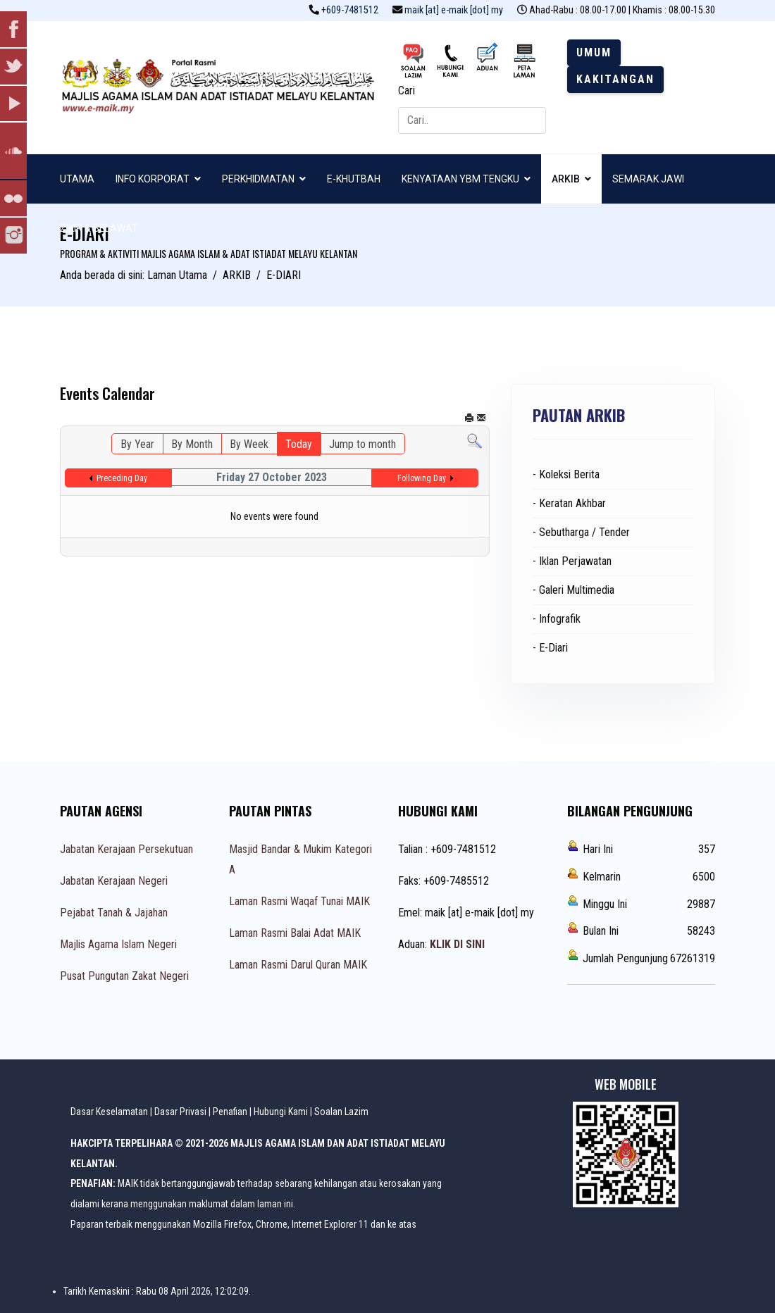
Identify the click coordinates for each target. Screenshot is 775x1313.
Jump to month (362, 444)
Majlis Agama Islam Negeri (118, 944)
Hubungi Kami (281, 1111)
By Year (137, 444)
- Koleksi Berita (566, 474)
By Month (192, 444)
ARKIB (566, 179)
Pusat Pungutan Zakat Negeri (124, 976)
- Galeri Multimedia (573, 590)
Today (298, 444)
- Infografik (557, 619)
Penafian (230, 1111)
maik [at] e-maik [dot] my (453, 10)
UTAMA (77, 179)
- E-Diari (550, 647)
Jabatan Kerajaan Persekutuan (126, 849)
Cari (406, 90)
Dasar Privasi (180, 1111)
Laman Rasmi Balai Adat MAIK (295, 933)
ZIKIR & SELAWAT (99, 228)
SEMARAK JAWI (648, 179)
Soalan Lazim (341, 1111)
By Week (249, 444)
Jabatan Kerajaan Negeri (114, 881)
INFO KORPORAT (153, 179)
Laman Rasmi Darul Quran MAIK (298, 964)
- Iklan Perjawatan (572, 561)
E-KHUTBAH (353, 179)
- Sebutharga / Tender (581, 532)
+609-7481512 (349, 10)
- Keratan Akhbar (569, 503)
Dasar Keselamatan (109, 1111)
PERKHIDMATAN (258, 179)
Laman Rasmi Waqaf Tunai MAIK (299, 901)
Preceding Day (122, 478)
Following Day (421, 478)
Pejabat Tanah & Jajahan (114, 912)
